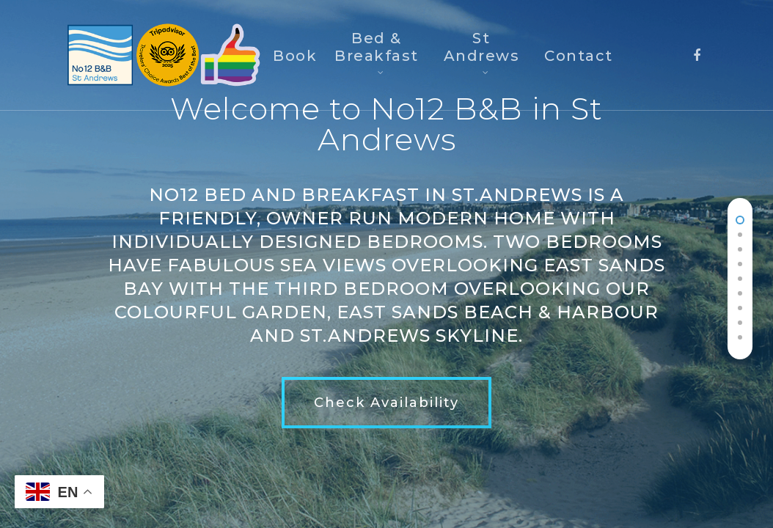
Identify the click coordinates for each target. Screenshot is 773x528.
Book (295, 56)
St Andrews (482, 50)
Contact (578, 56)
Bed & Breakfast (376, 50)
